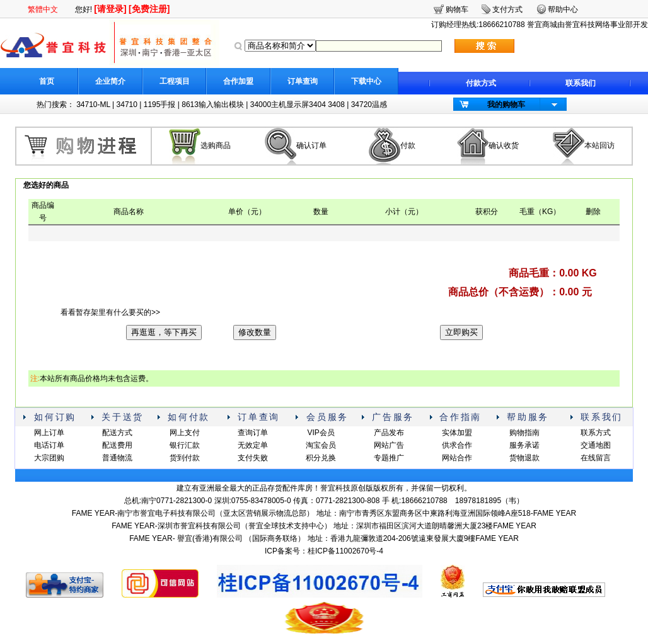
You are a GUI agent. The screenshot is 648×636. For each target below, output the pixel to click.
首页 (46, 81)
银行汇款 (185, 445)
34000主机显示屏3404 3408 (297, 104)
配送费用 (117, 445)
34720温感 (369, 104)
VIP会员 (320, 432)
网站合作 (457, 457)
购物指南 (524, 432)
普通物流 (117, 457)
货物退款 (524, 457)
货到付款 (185, 457)
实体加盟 (457, 432)
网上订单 (49, 432)
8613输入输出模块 (213, 104)
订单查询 (302, 81)
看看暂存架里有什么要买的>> (110, 312)
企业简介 (110, 81)
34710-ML (93, 104)
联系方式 (596, 432)
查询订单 (253, 432)
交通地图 (596, 445)
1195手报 (160, 104)
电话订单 (49, 445)
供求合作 (457, 445)
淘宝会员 (321, 445)
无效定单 (253, 445)
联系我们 (580, 83)
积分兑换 (321, 457)
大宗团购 (49, 457)
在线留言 (596, 457)
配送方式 (117, 432)
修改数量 (254, 332)
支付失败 (253, 457)
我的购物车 (506, 104)
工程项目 (174, 81)
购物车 (457, 9)
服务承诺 (524, 445)
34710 (127, 104)
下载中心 (366, 81)
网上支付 (185, 432)
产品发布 (389, 432)
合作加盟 (238, 81)
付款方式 (481, 83)
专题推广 (389, 457)
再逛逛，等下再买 (164, 332)
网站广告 (389, 445)
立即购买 (461, 332)
